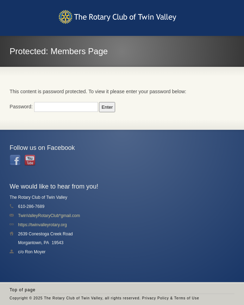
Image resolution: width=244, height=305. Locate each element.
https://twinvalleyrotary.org (42, 224)
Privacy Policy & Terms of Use (170, 298)
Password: (54, 106)
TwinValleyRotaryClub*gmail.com (49, 215)
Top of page (23, 289)
